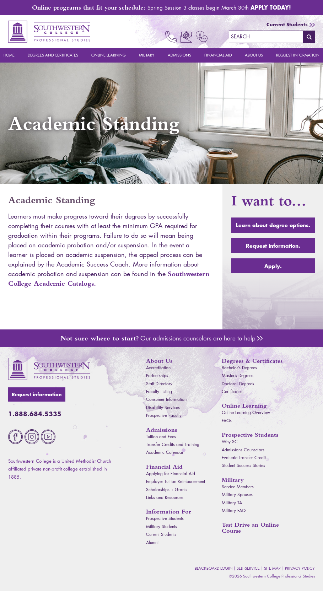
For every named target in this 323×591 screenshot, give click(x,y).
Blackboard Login (213, 568)
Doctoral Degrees (238, 384)
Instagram (32, 436)
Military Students (161, 526)
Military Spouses (237, 494)
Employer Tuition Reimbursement (175, 481)
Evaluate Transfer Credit (244, 458)
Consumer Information (166, 399)
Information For (168, 511)
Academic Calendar (164, 452)
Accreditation (158, 368)
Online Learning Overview (246, 412)
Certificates (232, 391)
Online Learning (108, 55)
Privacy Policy (300, 568)
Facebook (15, 436)
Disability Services (163, 407)
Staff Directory (159, 384)
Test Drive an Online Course (250, 527)
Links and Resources (164, 497)
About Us (254, 55)
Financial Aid (218, 55)
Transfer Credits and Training (172, 444)
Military (146, 55)
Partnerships (157, 375)
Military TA (232, 503)
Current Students (287, 24)
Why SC (230, 442)
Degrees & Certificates (252, 361)
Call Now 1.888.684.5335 (171, 37)
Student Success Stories (243, 465)
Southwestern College (49, 369)
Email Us (186, 37)
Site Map (272, 568)
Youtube (48, 436)
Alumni (152, 542)
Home (9, 55)
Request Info (202, 37)
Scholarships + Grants (166, 490)
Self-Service (248, 568)
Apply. (273, 265)
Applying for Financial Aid (170, 474)
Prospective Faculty (164, 415)
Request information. (273, 245)
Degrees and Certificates (53, 55)
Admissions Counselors (260, 338)
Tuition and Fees (161, 437)
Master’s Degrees (237, 375)
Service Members (238, 487)
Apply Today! (271, 7)
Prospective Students (165, 518)
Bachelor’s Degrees (239, 368)
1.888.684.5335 (34, 413)
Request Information (297, 55)
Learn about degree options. (273, 225)
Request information (37, 394)
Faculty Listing (159, 391)
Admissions (179, 55)
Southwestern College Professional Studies (49, 32)
